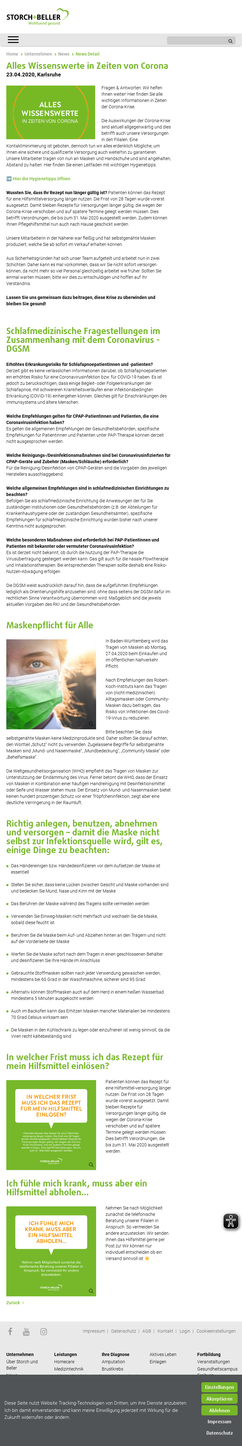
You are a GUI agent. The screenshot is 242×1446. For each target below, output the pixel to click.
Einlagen (158, 1361)
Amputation (113, 1361)
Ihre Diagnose (116, 1354)
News (63, 54)
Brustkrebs (112, 1368)
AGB (146, 1331)
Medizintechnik (69, 1368)
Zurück (13, 1302)
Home (12, 54)
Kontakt (165, 1331)
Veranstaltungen (213, 1361)
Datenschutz (123, 1331)
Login (185, 1331)
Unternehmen (38, 54)
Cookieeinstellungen (216, 1331)
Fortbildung (209, 1354)
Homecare (64, 1361)
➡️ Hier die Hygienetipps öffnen (38, 178)
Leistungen (65, 1354)
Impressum (94, 1331)
